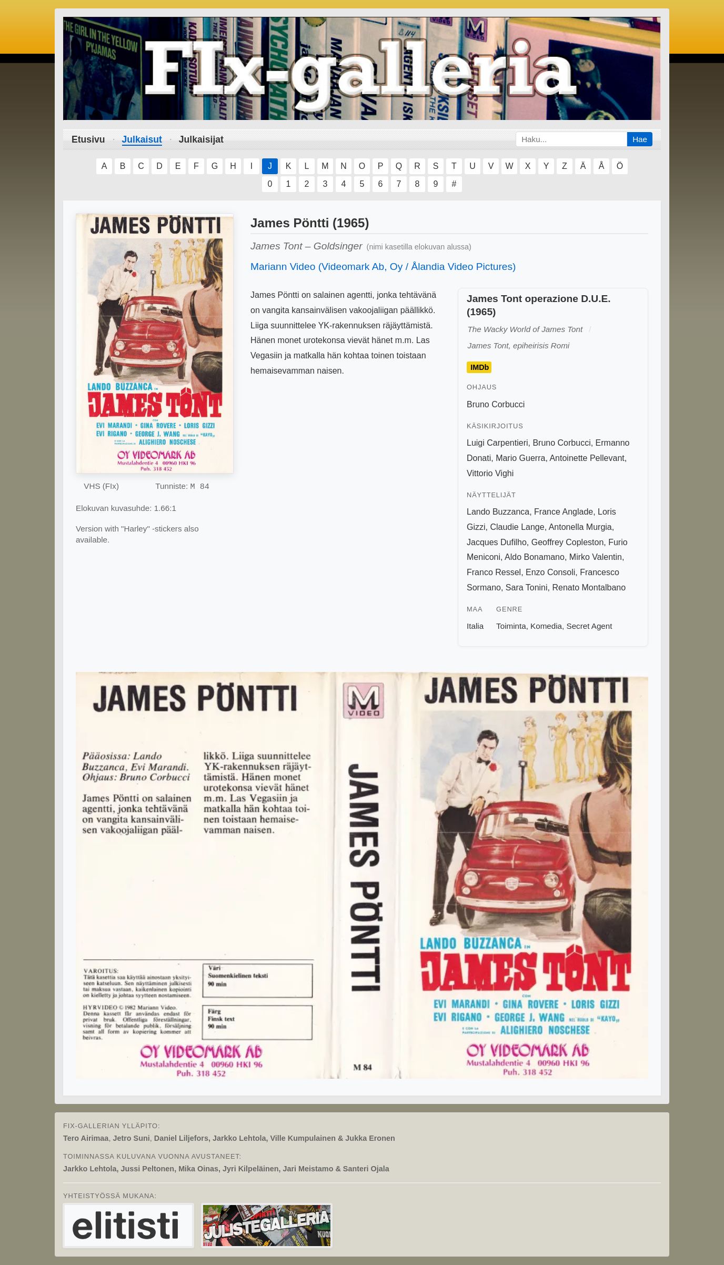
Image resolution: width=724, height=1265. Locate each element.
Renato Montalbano (589, 587)
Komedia (546, 625)
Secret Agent (589, 625)
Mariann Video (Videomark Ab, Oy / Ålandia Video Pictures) (383, 266)
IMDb (479, 367)
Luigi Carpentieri (497, 442)
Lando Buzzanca (498, 511)
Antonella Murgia (580, 527)
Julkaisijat (201, 139)
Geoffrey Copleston (567, 542)
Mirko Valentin (595, 557)
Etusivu (88, 139)
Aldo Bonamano (535, 557)
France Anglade (563, 511)
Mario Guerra (520, 458)
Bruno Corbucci (496, 404)
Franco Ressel (494, 572)
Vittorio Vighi (490, 473)
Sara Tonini (527, 587)
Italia (475, 625)
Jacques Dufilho (497, 542)
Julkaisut (142, 139)
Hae (639, 139)
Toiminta (511, 625)
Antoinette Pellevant (586, 458)
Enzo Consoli (550, 572)
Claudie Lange (517, 527)
